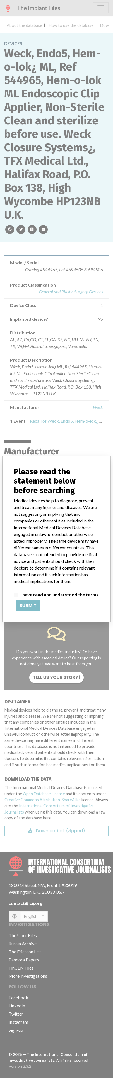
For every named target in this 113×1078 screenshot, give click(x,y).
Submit (28, 605)
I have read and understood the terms (59, 594)
